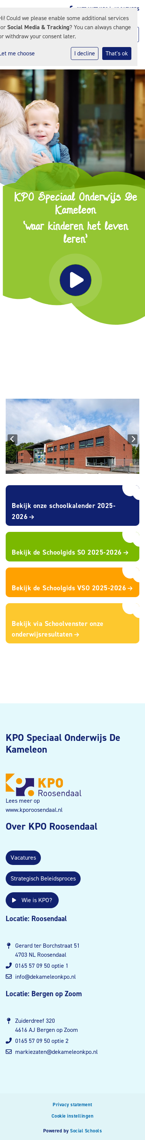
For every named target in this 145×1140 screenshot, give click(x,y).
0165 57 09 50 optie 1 (42, 966)
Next (132, 439)
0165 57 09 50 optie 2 (42, 1041)
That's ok (117, 53)
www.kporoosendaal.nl (34, 810)
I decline (84, 53)
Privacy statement (72, 1104)
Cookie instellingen (72, 1116)
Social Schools (86, 1130)
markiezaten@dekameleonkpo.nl (56, 1052)
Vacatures (23, 858)
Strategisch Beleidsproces (43, 878)
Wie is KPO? (32, 900)
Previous (12, 439)
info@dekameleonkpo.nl (45, 977)
